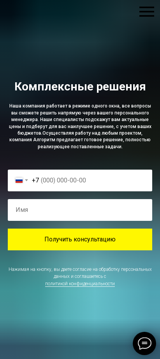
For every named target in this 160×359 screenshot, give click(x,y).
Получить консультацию (80, 239)
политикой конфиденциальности (80, 283)
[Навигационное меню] (146, 12)
